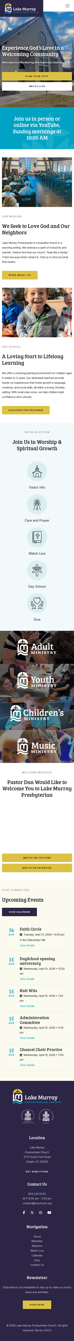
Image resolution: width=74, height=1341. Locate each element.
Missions (37, 1246)
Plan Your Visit (37, 76)
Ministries (37, 1241)
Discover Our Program (26, 410)
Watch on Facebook (37, 867)
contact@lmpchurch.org (37, 1203)
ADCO (47, 1330)
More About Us (20, 275)
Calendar (37, 1255)
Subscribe (37, 1304)
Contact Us (37, 1265)
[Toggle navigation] (67, 5)
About (37, 1236)
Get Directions (37, 1171)
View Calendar (19, 912)
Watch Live (37, 86)
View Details (27, 945)
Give (37, 1260)
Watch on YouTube (37, 857)
